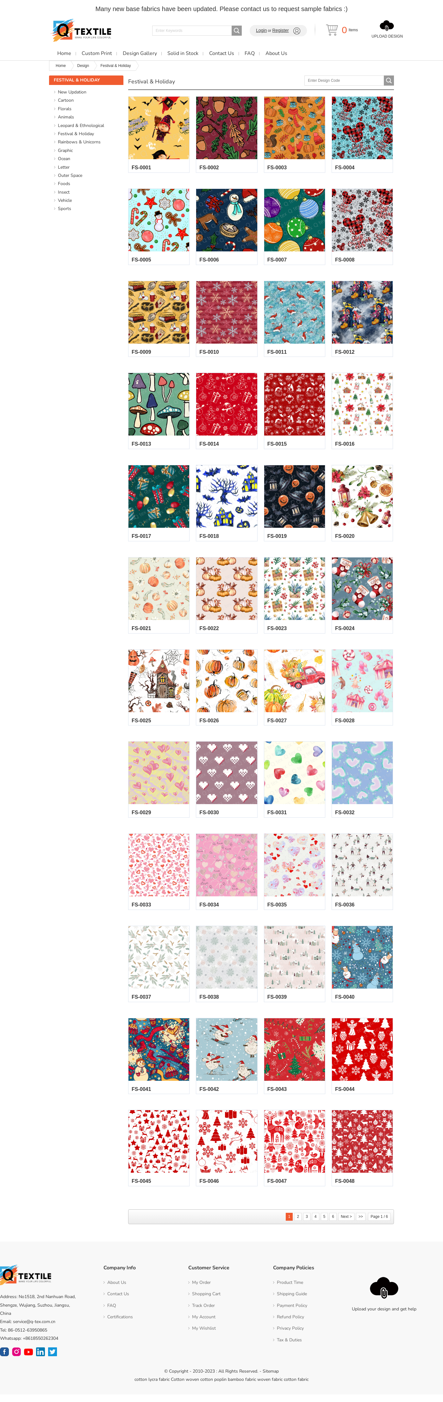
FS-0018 (209, 539)
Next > (346, 1224)
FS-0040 (344, 1003)
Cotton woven (185, 1387)
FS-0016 (344, 446)
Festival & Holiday (115, 65)
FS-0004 (344, 168)
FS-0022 (209, 632)
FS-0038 (209, 1003)
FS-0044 (344, 1096)
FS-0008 (344, 261)
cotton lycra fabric (152, 1387)
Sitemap (271, 1379)
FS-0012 (344, 354)
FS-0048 (344, 1189)
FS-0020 (344, 539)
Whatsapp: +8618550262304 (29, 1346)
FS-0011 (277, 354)
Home (61, 65)
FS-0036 (344, 910)
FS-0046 (209, 1189)
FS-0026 (209, 725)
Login (261, 30)
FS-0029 (141, 818)
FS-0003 (277, 168)
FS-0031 (277, 818)
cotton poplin (213, 1387)
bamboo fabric (242, 1387)
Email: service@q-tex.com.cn (27, 1330)
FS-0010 (209, 354)
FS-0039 (277, 1003)
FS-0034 (209, 910)
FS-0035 (277, 910)
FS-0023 (277, 632)
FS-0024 (344, 632)
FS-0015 (277, 446)
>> (361, 1224)
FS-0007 (277, 261)
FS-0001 (141, 168)
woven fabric (270, 1387)
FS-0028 (344, 725)
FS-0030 (209, 818)
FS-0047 (277, 1189)
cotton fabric (296, 1387)
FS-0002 (209, 168)
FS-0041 (141, 1096)
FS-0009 (141, 354)
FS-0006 (209, 261)
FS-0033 (141, 910)
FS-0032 (344, 818)
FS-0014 (209, 446)
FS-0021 (141, 632)
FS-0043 (277, 1096)
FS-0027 (277, 725)
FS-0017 (141, 539)
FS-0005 (141, 261)
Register (280, 30)
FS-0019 (277, 539)
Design (83, 65)
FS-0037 (141, 1003)
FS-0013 (141, 446)
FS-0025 (141, 725)
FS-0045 (141, 1189)
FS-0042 (209, 1096)
